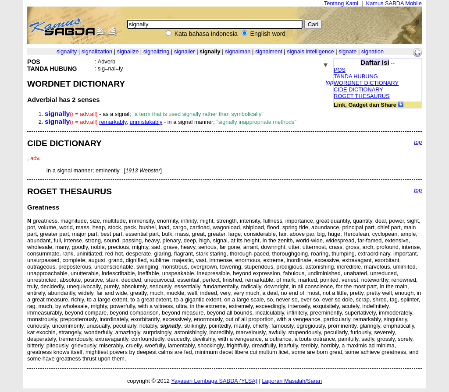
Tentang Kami (341, 3)
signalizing (156, 51)
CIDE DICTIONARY (358, 89)
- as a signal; (154, 114)
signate (347, 51)
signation (372, 51)
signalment (268, 51)
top (329, 82)
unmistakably (146, 122)
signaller (184, 51)
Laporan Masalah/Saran (292, 381)
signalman (237, 51)
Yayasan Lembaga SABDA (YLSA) (214, 381)
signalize (128, 51)
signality (67, 51)
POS (340, 69)
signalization (97, 51)
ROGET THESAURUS (362, 96)
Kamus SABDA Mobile (394, 3)
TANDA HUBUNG (356, 76)
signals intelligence (310, 51)
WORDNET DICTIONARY (366, 83)
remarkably (112, 122)
